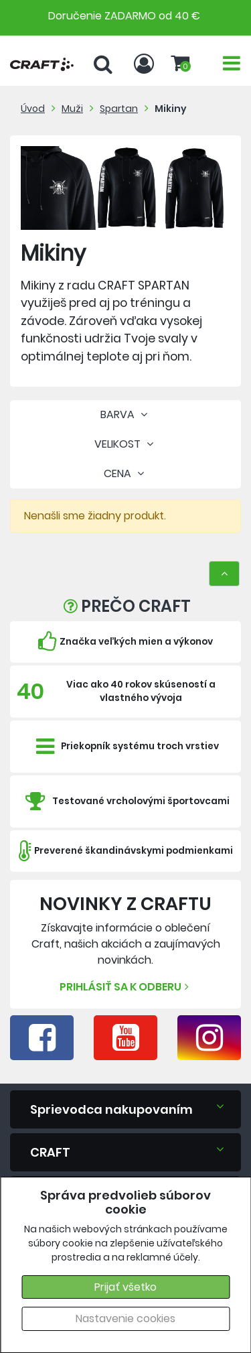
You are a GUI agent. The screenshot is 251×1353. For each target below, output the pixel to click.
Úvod (33, 108)
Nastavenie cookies (125, 1318)
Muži (72, 108)
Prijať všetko (125, 1287)
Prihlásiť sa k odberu (126, 986)
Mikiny (171, 108)
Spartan (119, 108)
